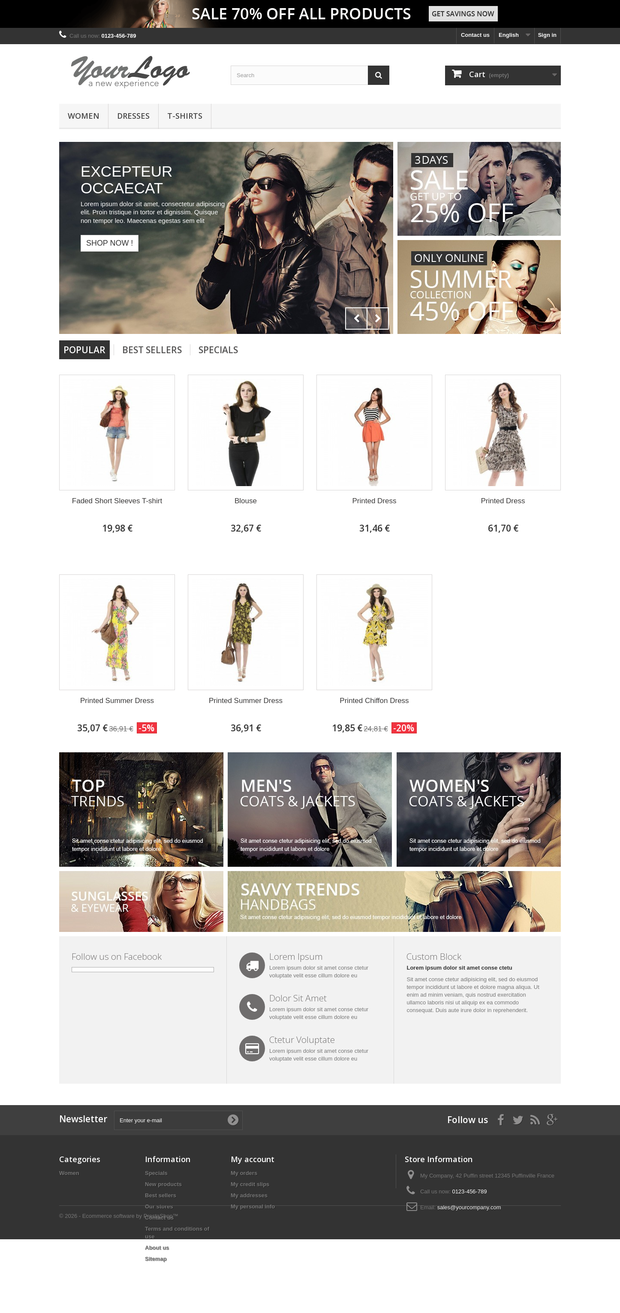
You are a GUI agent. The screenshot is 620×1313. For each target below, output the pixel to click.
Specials (218, 349)
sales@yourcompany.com (469, 1207)
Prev (356, 318)
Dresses (133, 116)
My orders (244, 1173)
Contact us (475, 35)
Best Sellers (152, 349)
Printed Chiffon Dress (374, 701)
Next (378, 318)
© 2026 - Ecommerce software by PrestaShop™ (118, 1289)
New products (163, 1184)
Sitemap (156, 1259)
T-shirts (184, 116)
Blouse (246, 501)
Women (83, 116)
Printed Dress (374, 501)
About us (157, 1247)
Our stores (159, 1206)
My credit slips (250, 1184)
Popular (84, 350)
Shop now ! (109, 243)
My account (252, 1159)
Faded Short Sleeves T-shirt (117, 501)
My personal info (253, 1206)
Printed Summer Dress (117, 701)
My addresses (249, 1195)
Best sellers (160, 1195)
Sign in (547, 35)
